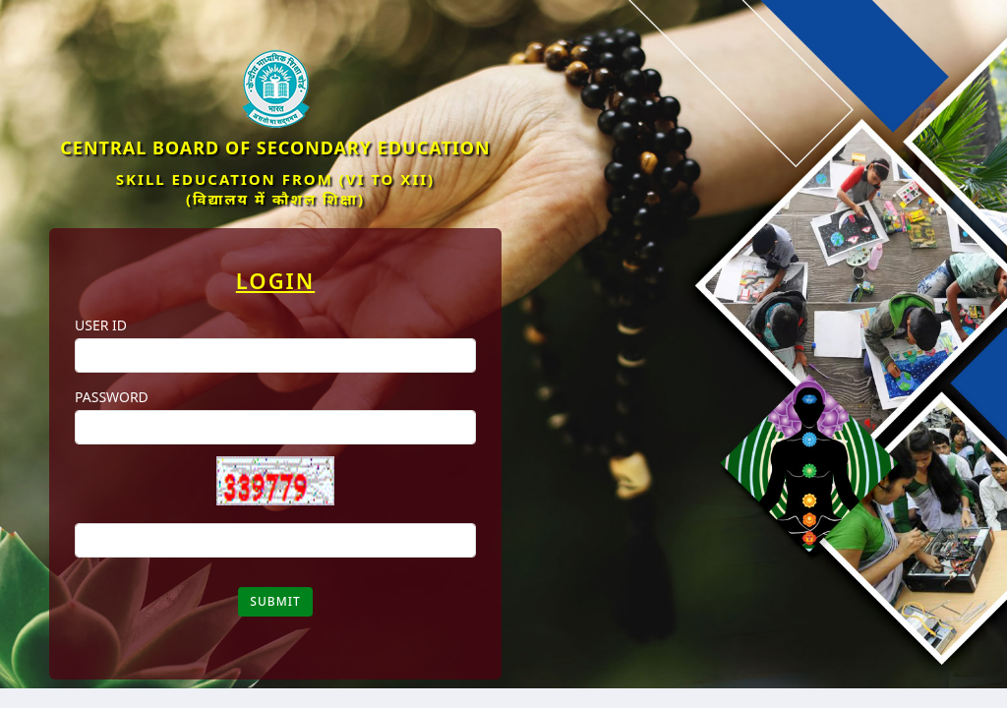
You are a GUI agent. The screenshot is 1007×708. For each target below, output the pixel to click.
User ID (101, 325)
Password (111, 397)
